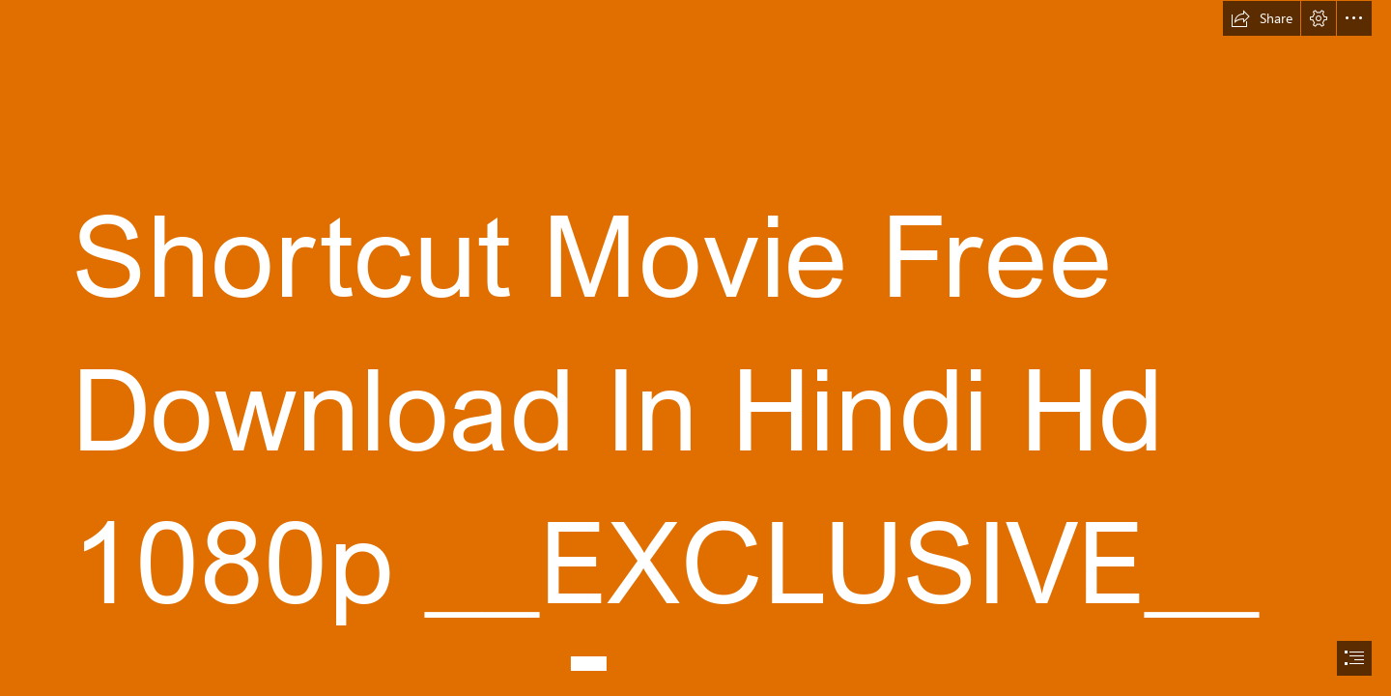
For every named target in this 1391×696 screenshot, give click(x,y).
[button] (1261, 18)
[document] (695, 348)
